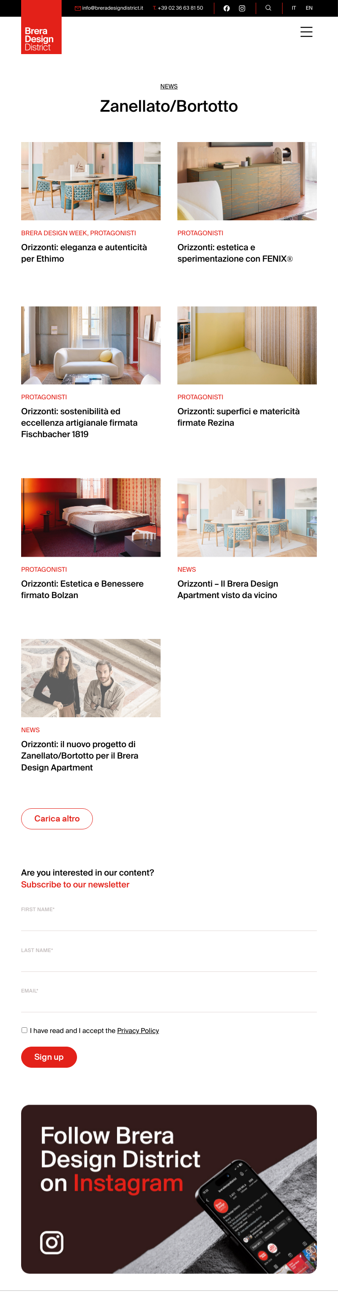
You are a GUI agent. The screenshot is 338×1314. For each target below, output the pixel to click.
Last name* (37, 950)
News (168, 87)
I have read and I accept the (90, 1030)
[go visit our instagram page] (242, 8)
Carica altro (57, 818)
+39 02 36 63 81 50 (180, 8)
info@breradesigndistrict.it (112, 8)
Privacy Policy (138, 1030)
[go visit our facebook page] (227, 8)
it (294, 8)
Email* (29, 991)
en (309, 8)
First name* (38, 909)
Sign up (49, 1056)
